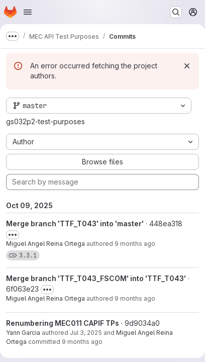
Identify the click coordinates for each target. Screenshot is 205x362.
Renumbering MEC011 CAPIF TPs (62, 323)
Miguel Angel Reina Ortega (45, 243)
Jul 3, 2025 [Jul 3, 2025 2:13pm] (86, 332)
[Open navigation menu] (28, 12)
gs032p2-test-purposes (45, 121)
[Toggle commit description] (12, 234)
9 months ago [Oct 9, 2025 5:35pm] (135, 243)
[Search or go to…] (176, 12)
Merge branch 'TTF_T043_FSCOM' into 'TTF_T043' (96, 278)
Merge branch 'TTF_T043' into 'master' (75, 223)
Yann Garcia (23, 332)
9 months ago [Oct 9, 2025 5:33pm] (135, 298)
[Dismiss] (187, 66)
